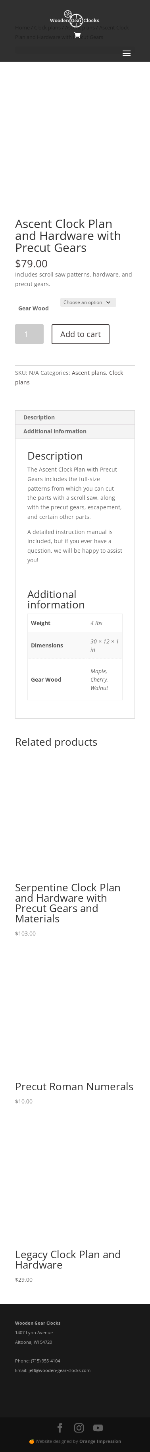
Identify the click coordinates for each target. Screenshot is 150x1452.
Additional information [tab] (55, 431)
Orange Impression (100, 1441)
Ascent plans (89, 372)
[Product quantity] (29, 334)
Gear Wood (33, 308)
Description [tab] (39, 417)
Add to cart (80, 334)
